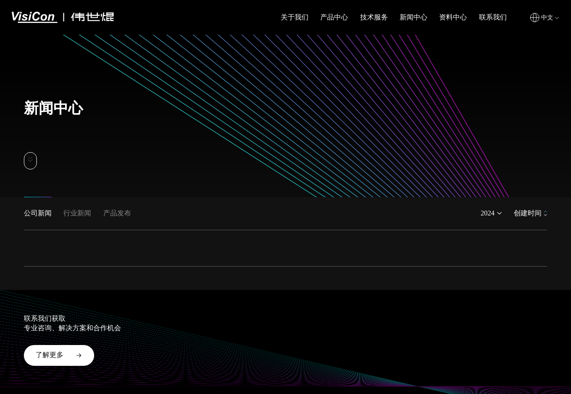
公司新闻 (38, 213)
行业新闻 (77, 213)
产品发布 (117, 213)
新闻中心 (413, 17)
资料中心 (453, 17)
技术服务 (374, 17)
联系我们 (493, 17)
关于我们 (294, 17)
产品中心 (334, 17)
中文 (547, 17)
